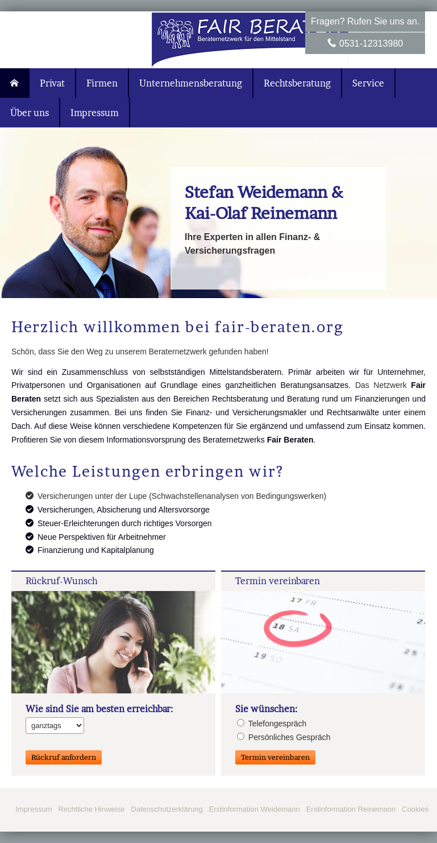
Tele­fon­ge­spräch (271, 723)
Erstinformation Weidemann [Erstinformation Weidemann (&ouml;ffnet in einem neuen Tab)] (254, 809)
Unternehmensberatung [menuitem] (190, 83)
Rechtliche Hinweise (91, 809)
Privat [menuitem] (52, 83)
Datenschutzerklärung (166, 809)
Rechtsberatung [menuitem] (297, 83)
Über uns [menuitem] (29, 112)
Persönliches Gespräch (284, 737)
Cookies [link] (415, 809)
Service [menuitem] (368, 83)
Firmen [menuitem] (102, 83)
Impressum (33, 809)
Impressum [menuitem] (94, 112)
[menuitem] (15, 83)
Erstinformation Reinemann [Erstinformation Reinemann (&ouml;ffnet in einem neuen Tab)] (351, 809)
